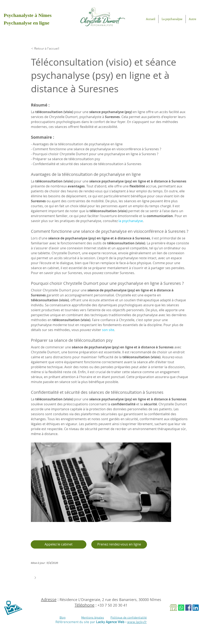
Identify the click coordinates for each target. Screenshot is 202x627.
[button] (36, 577)
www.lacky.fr (137, 622)
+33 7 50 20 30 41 (112, 605)
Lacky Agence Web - (111, 622)
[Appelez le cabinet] (58, 544)
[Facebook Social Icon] (188, 608)
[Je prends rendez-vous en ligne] (119, 544)
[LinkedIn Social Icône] (196, 608)
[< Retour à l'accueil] (50, 48)
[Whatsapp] (181, 608)
